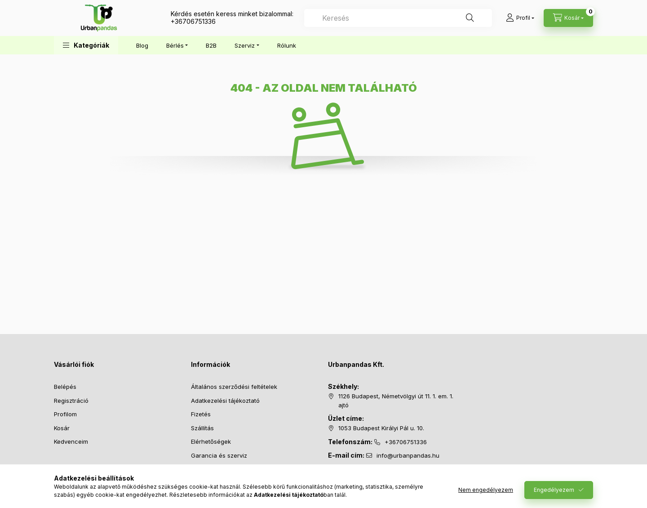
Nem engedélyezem (485, 489)
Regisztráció (71, 400)
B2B (211, 45)
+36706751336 (193, 21)
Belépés (65, 386)
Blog (142, 45)
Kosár (62, 428)
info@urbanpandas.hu (408, 455)
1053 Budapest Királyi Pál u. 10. (381, 428)
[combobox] (398, 18)
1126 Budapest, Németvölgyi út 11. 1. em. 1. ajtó (395, 400)
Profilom (65, 414)
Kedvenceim (71, 441)
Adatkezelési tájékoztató (225, 400)
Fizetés (201, 414)
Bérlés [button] (175, 45)
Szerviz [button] (245, 45)
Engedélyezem (554, 489)
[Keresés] (470, 18)
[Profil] (520, 18)
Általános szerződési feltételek (234, 386)
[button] (86, 45)
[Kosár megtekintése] (568, 18)
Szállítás (202, 428)
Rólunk (286, 45)
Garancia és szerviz (219, 455)
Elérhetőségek (211, 441)
